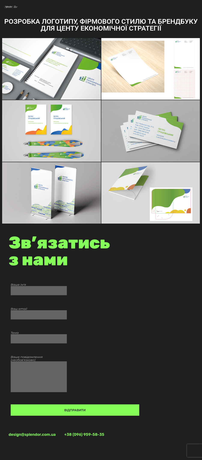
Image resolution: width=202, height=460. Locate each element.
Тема (39, 336)
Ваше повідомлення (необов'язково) (39, 377)
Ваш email (39, 312)
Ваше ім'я (39, 288)
